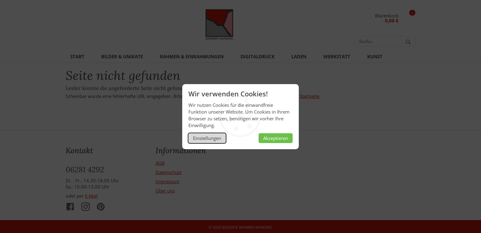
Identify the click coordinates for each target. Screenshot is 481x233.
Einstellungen (207, 138)
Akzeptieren (275, 138)
